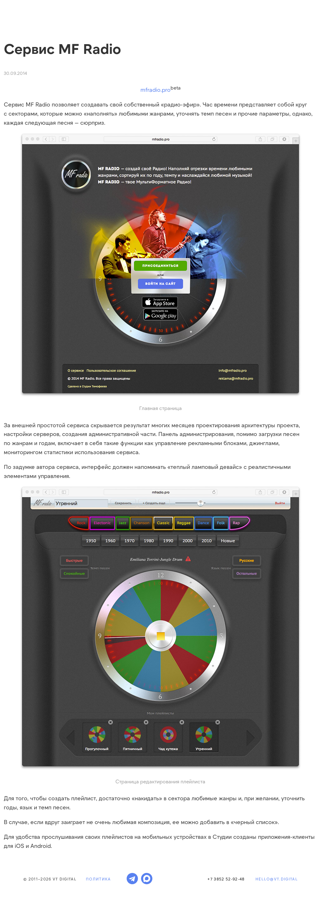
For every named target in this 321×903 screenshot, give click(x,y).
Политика (98, 879)
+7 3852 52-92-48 (226, 879)
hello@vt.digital (276, 879)
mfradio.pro (155, 89)
